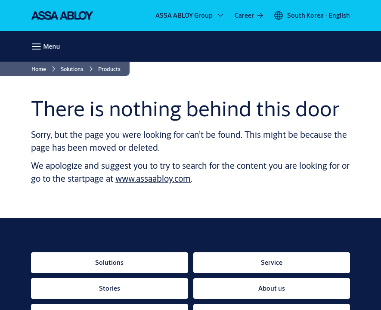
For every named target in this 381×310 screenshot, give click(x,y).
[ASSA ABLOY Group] (190, 15)
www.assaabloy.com (153, 178)
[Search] (340, 46)
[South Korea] (311, 15)
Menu (51, 46)
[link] (249, 15)
